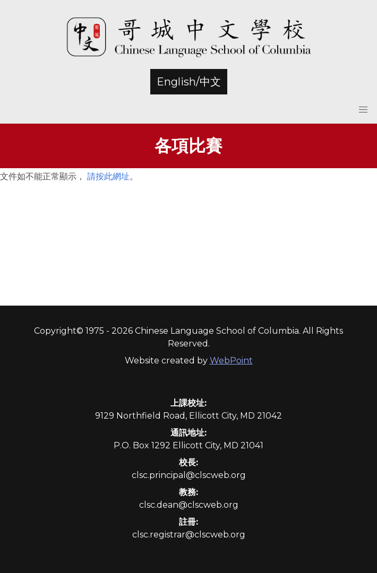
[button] (363, 110)
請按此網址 (108, 176)
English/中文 (189, 81)
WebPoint (231, 360)
